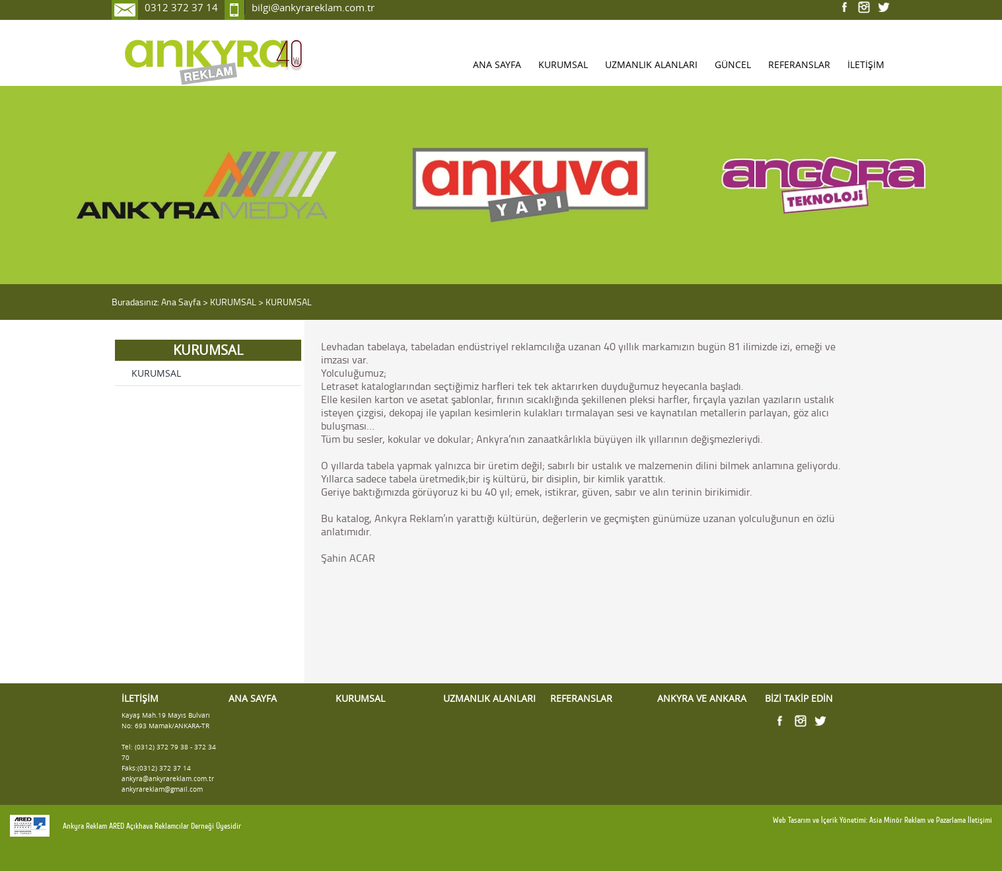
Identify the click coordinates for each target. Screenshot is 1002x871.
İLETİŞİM (865, 64)
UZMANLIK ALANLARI (651, 64)
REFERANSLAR (799, 64)
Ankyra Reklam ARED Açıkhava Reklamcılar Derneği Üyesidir (152, 826)
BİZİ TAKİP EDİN (799, 698)
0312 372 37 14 (181, 7)
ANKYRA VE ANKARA (701, 698)
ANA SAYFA (497, 64)
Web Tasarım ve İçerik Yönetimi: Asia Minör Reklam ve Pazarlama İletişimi (882, 820)
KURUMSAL (563, 64)
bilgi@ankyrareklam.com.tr (313, 7)
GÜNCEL (733, 64)
